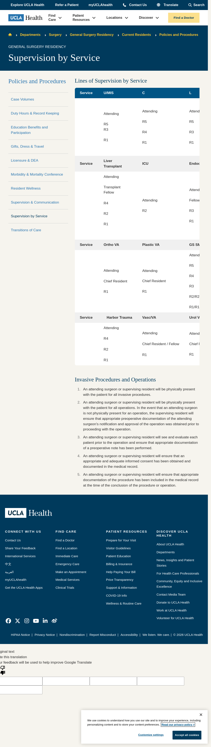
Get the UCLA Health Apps (24, 587)
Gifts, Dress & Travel (27, 146)
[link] (8, 620)
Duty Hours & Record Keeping (35, 113)
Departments (30, 34)
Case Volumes (22, 99)
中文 (8, 564)
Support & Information (121, 587)
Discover (146, 17)
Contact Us (138, 5)
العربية (9, 572)
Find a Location (66, 548)
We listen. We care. (156, 634)
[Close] (201, 714)
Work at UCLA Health (172, 610)
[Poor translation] (2, 670)
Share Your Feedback (20, 548)
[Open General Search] (196, 5)
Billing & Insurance (119, 564)
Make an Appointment (71, 572)
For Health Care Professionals (178, 573)
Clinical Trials (65, 587)
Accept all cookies (187, 735)
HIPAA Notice (20, 634)
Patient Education (118, 556)
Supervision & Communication (35, 202)
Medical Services (68, 579)
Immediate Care (67, 556)
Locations (114, 17)
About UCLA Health (170, 544)
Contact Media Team (171, 594)
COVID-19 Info (116, 595)
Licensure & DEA (24, 160)
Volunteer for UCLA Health (175, 618)
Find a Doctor (184, 17)
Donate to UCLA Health (173, 602)
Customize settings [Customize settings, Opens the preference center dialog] (151, 734)
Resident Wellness (26, 188)
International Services (20, 556)
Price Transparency (119, 579)
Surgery (55, 34)
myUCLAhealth (101, 5)
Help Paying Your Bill (121, 572)
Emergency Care (67, 564)
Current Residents (136, 34)
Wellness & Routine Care (123, 603)
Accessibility (129, 634)
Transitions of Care (26, 230)
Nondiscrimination (72, 634)
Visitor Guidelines (118, 548)
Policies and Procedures (178, 34)
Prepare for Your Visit (121, 540)
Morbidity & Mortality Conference (37, 174)
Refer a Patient (67, 5)
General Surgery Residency (92, 34)
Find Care (52, 17)
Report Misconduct (103, 634)
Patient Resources (81, 17)
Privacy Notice (45, 634)
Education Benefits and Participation (29, 130)
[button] (28, 5)
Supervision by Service (29, 216)
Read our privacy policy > (177, 724)
